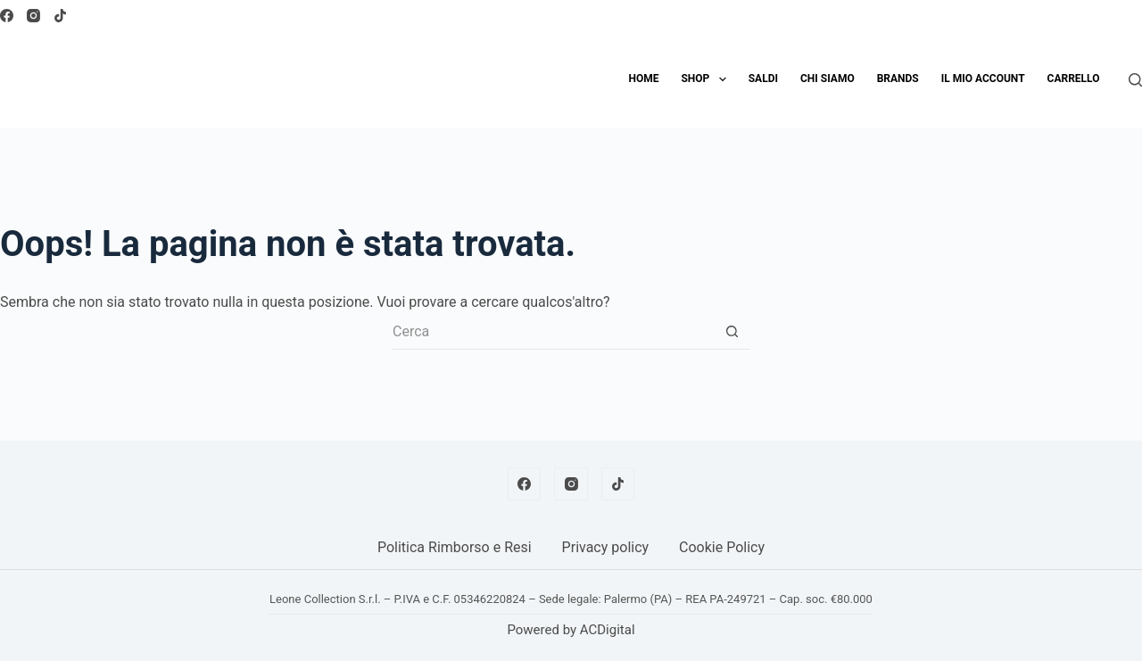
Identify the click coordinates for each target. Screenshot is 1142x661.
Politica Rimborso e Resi (454, 547)
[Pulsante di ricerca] (731, 332)
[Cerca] (1135, 80)
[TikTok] (60, 15)
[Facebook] (6, 15)
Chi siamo (827, 78)
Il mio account (983, 78)
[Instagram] (33, 15)
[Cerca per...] (553, 332)
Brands (898, 78)
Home (643, 78)
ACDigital (607, 630)
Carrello (1073, 78)
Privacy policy (606, 547)
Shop (706, 79)
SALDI (763, 78)
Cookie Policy (722, 547)
